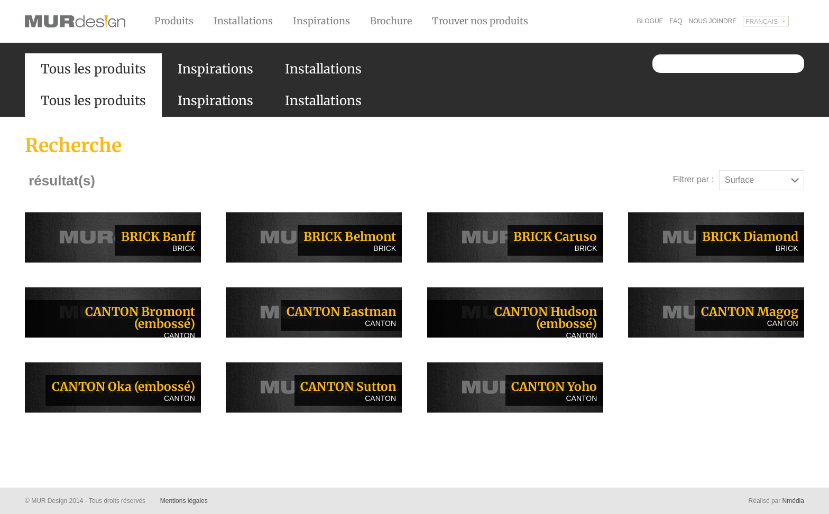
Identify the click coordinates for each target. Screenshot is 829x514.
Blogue (650, 21)
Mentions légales (184, 500)
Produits (174, 21)
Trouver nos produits (480, 21)
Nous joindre (713, 21)
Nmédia (793, 500)
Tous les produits (93, 69)
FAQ (676, 21)
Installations (243, 21)
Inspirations (321, 21)
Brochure (391, 21)
